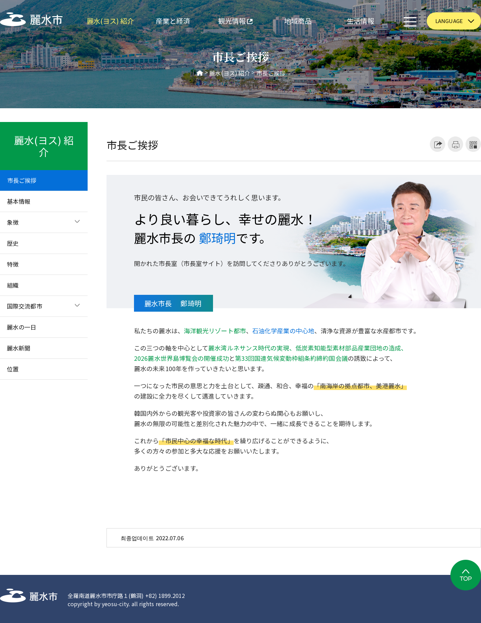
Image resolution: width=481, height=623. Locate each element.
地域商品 (298, 21)
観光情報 (228, 22)
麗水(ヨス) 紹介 (110, 21)
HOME (200, 73)
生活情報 (360, 21)
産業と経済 (173, 21)
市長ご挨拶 (271, 73)
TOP (465, 575)
